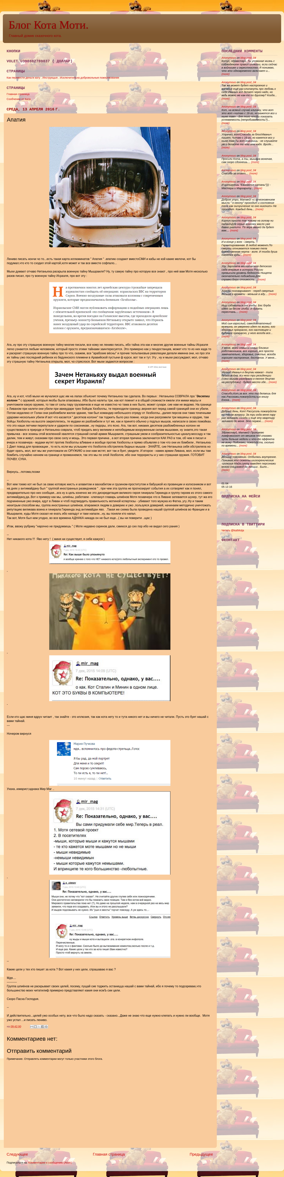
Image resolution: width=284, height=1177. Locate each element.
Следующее (17, 1154)
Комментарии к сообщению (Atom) (50, 1162)
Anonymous (229, 57)
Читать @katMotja (233, 530)
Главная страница (18, 94)
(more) (225, 74)
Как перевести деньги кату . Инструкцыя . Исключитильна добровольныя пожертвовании (63, 77)
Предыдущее (201, 1154)
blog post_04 (248, 57)
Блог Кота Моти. (48, 25)
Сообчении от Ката (18, 99)
